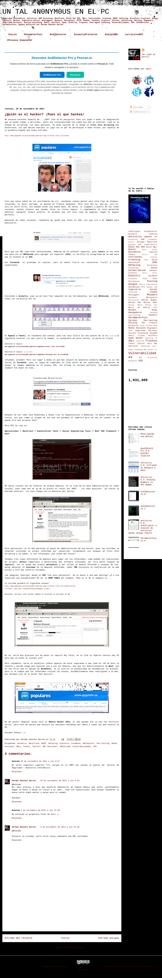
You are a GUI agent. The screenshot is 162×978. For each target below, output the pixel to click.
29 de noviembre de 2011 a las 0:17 (40, 761)
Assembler (152, 239)
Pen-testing (103, 743)
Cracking (134, 259)
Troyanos (151, 340)
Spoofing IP (151, 338)
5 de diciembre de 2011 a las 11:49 (40, 810)
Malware (152, 294)
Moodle (132, 310)
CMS (155, 254)
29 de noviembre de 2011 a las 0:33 (59, 781)
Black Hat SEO (136, 247)
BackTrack (34, 743)
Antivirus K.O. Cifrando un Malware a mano (149, 466)
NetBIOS (153, 312)
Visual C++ (152, 350)
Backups (131, 244)
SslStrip (140, 341)
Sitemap (141, 336)
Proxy (142, 325)
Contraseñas (135, 257)
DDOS (154, 262)
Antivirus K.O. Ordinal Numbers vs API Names (148, 481)
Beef (34, 420)
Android (153, 234)
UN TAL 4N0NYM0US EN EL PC (55, 12)
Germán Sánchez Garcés (24, 781)
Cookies (153, 257)
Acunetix (22, 743)
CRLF (146, 260)
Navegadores (135, 312)
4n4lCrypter (134, 232)
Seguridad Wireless (146, 331)
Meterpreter (133, 300)
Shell (131, 336)
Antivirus (135, 236)
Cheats (131, 255)
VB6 (144, 350)
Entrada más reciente (18, 938)
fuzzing (152, 281)
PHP (143, 323)
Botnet (132, 249)
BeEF (44, 743)
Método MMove (135, 305)
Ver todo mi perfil (148, 55)
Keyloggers (134, 295)
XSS (95, 746)
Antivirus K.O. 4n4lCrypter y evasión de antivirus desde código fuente (142, 526)
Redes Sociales (137, 328)
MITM (155, 307)
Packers (153, 315)
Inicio (12, 34)
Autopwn (141, 242)
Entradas (136, 107)
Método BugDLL (149, 300)
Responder (17, 772)
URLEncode (65, 746)
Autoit (131, 242)
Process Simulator (20, 40)
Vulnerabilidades (81, 746)
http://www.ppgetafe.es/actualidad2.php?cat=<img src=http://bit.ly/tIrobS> (37, 136)
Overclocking (134, 315)
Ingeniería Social (142, 289)
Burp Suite (149, 249)
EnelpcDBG (111, 34)
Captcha (153, 252)
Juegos (153, 292)
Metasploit (88, 743)
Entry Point (149, 273)
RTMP (130, 331)
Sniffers (152, 336)
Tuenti (26, 746)
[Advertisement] (62, 908)
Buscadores (134, 252)
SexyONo (153, 333)
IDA (155, 287)
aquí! (149, 69)
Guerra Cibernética (148, 284)
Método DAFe (150, 303)
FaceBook (76, 743)
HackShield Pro (136, 287)
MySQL (154, 310)
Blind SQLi (151, 247)
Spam (130, 338)
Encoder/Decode (137, 270)
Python (149, 325)
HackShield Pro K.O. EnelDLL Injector (147, 452)
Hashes (150, 287)
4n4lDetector (57, 34)
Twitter (36, 746)
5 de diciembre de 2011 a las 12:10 (59, 827)
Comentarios (138, 112)
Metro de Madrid (139, 308)
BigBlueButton (150, 244)
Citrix (145, 254)
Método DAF (134, 303)
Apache (148, 237)
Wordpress (132, 361)
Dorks (154, 268)
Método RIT (151, 305)
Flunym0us (132, 279)
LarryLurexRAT (134, 34)
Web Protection (148, 358)
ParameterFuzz (33, 34)
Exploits (64, 743)
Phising (132, 323)
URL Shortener (50, 746)
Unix (149, 344)
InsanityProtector (86, 34)
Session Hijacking (138, 333)
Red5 (155, 325)
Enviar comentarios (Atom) (70, 948)
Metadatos (132, 297)
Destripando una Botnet (147, 435)
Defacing (53, 743)
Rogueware (152, 328)
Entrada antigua (108, 938)
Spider (139, 338)
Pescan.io (75, 75)
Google (132, 284)
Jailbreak (132, 292)
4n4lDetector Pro (52, 75)
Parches (132, 320)
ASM (142, 239)
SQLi (18, 746)
